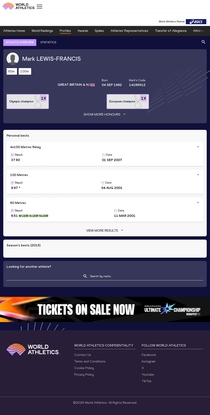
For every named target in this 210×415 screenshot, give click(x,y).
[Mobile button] (39, 6)
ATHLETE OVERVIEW (20, 42)
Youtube (148, 374)
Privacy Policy (84, 374)
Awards (83, 31)
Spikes (99, 31)
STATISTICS (48, 42)
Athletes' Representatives (129, 31)
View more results (105, 230)
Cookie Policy (84, 368)
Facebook (149, 355)
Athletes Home (14, 31)
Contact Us (82, 355)
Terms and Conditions (90, 361)
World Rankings (42, 31)
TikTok (146, 381)
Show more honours (105, 114)
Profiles (65, 31)
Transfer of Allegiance (171, 31)
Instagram (148, 361)
